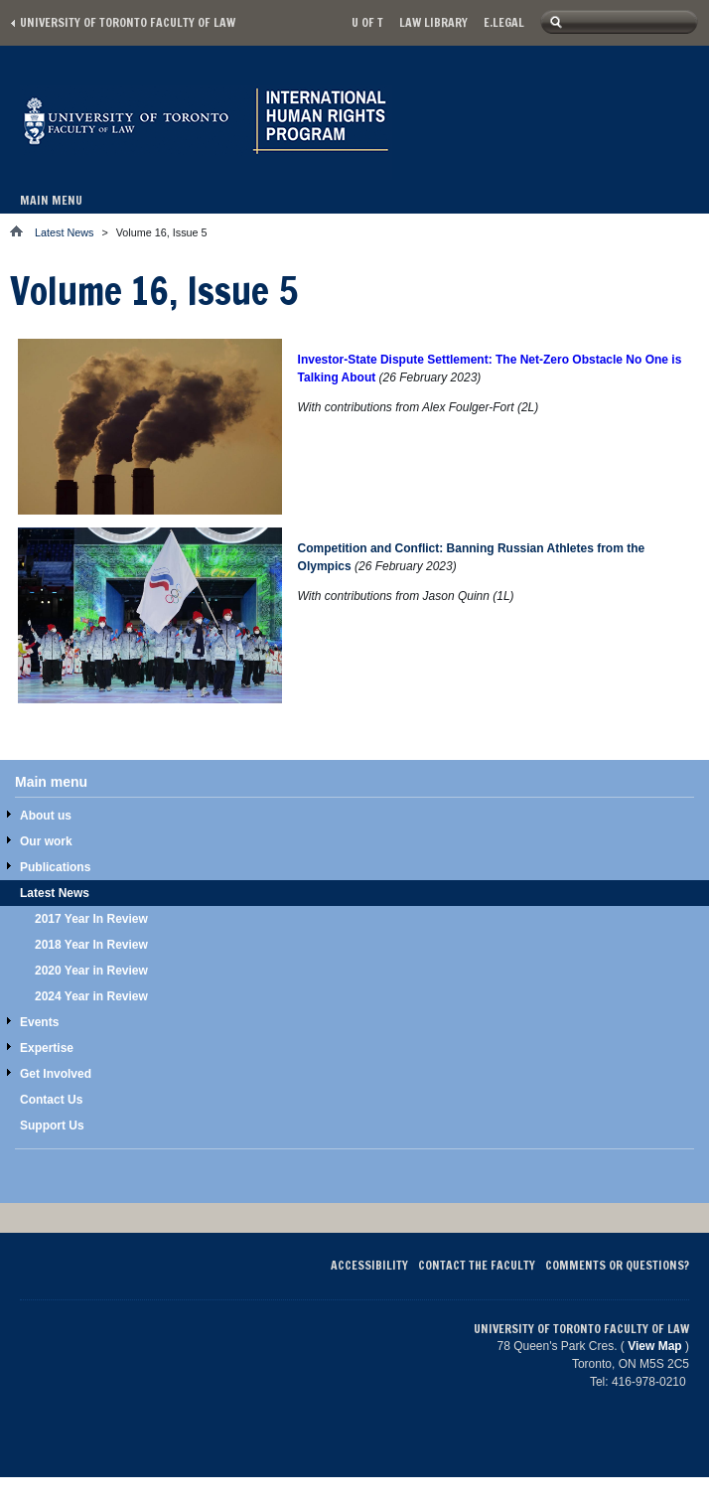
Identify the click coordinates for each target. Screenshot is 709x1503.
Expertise (46, 1048)
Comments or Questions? (617, 1265)
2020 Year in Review (91, 970)
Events (39, 1022)
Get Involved (55, 1074)
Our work (46, 841)
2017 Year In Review (91, 919)
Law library (433, 22)
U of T (367, 22)
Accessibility (369, 1265)
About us (45, 816)
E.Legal (504, 22)
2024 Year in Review (91, 996)
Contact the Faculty (476, 1265)
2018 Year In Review (91, 945)
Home (22, 230)
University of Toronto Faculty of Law (127, 22)
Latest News (64, 232)
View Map (654, 1346)
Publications (55, 867)
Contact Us (51, 1100)
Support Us (52, 1125)
